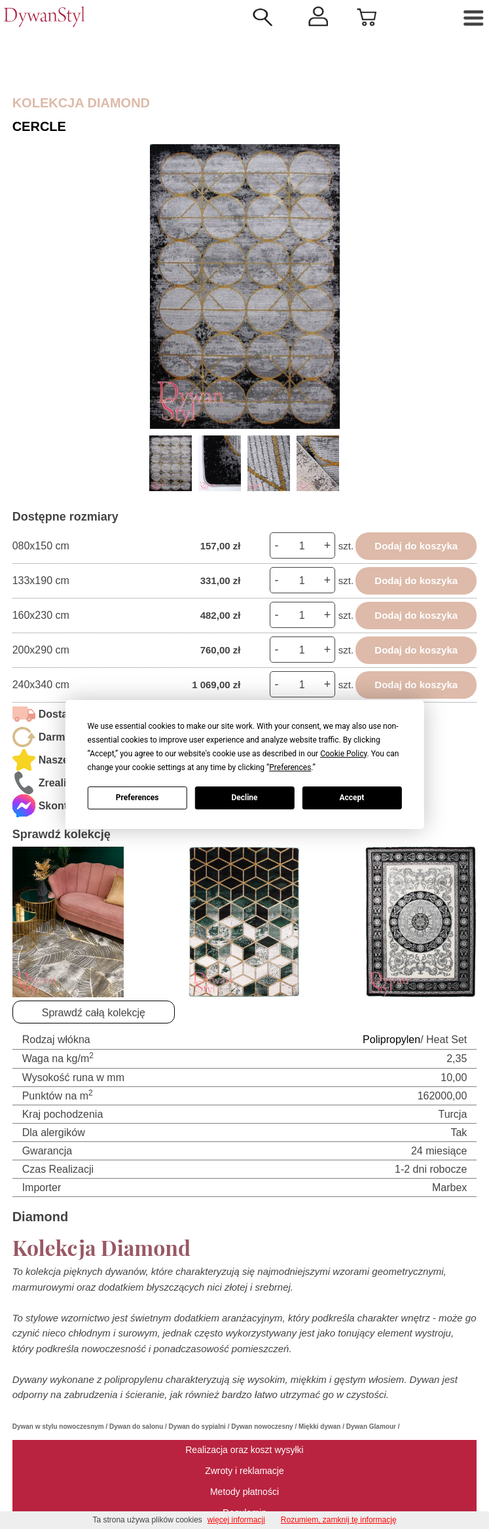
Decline (244, 797)
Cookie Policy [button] (343, 753)
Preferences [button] (290, 767)
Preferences (137, 797)
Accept (351, 797)
